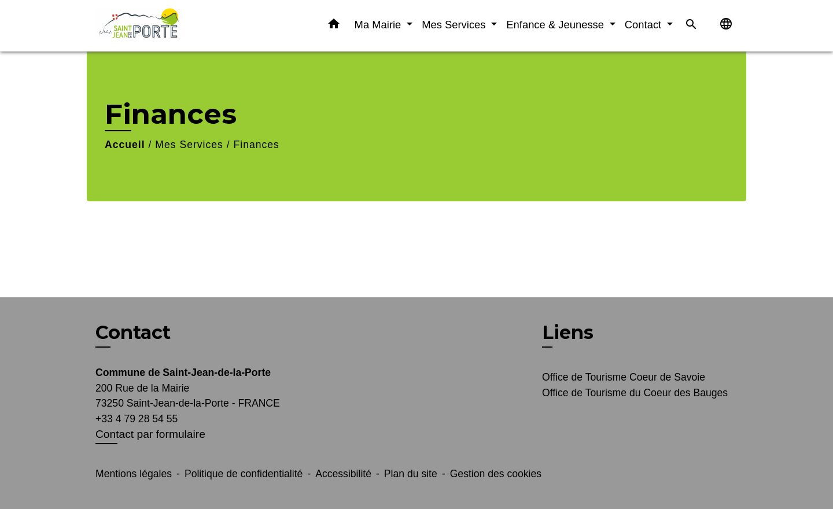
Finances (256, 144)
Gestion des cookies (495, 474)
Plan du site (410, 474)
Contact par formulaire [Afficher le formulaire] (150, 434)
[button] (334, 26)
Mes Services (189, 144)
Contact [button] (645, 25)
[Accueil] (167, 25)
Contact (133, 333)
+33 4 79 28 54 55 (136, 419)
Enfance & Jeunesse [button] (556, 25)
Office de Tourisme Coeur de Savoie (623, 377)
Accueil (125, 144)
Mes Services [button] (455, 25)
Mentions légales (133, 474)
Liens (568, 332)
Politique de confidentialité (244, 474)
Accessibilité (343, 474)
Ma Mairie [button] (379, 25)
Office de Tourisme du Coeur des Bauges (635, 393)
